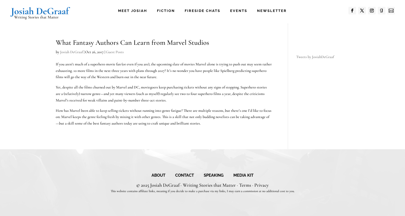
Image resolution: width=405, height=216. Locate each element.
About (158, 175)
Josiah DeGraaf (71, 52)
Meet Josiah (132, 11)
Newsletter (272, 11)
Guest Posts (115, 52)
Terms (245, 185)
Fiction (166, 11)
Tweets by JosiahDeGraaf (315, 57)
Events (238, 11)
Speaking (214, 175)
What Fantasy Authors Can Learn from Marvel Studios (132, 42)
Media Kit (243, 175)
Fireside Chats (202, 11)
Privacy (261, 185)
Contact (184, 175)
